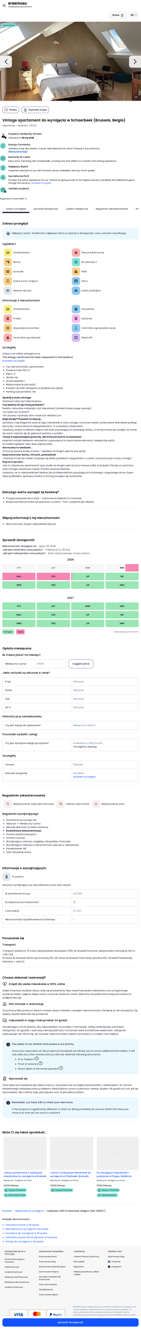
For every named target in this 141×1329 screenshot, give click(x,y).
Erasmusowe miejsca (49, 1271)
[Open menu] (4, 5)
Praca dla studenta (48, 1284)
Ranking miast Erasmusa (16, 1277)
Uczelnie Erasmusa (13, 1272)
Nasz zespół (79, 1261)
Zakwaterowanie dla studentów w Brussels (31, 1237)
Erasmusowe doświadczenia (52, 1266)
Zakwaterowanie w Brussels (22, 1225)
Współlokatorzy (46, 1289)
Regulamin (79, 1266)
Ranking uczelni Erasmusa (17, 1282)
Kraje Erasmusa (12, 1267)
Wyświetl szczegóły (41, 183)
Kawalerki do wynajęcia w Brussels (26, 1233)
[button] (26, 198)
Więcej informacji (17, 151)
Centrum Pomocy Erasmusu (86, 1256)
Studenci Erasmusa (14, 1287)
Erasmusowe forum (48, 1256)
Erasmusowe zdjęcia (48, 1294)
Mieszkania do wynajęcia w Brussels (27, 1229)
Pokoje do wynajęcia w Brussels (24, 1241)
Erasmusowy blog (47, 1261)
